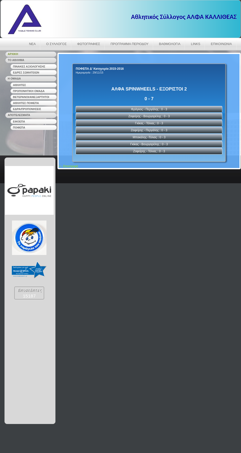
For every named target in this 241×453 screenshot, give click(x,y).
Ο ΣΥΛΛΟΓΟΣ (56, 44)
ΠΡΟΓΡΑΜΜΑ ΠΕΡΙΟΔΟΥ (130, 44)
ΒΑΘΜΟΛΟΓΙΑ (170, 44)
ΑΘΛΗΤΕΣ (19, 85)
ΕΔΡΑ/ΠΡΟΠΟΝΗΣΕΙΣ (27, 109)
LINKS (195, 44)
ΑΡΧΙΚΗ (13, 54)
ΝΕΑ (32, 44)
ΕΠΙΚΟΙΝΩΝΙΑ (221, 44)
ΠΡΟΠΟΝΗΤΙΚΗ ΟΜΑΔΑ (28, 91)
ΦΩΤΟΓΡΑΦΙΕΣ (88, 44)
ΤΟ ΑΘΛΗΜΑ (16, 60)
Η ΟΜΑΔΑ (14, 78)
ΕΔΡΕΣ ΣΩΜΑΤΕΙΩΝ (26, 72)
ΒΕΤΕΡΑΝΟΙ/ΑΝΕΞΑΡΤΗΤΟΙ (31, 97)
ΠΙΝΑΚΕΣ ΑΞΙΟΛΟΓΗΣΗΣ (29, 66)
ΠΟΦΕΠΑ (19, 127)
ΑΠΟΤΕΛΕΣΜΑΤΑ (19, 115)
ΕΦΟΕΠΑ (19, 121)
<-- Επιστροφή (68, 166)
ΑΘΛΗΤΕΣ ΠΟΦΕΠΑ (26, 103)
